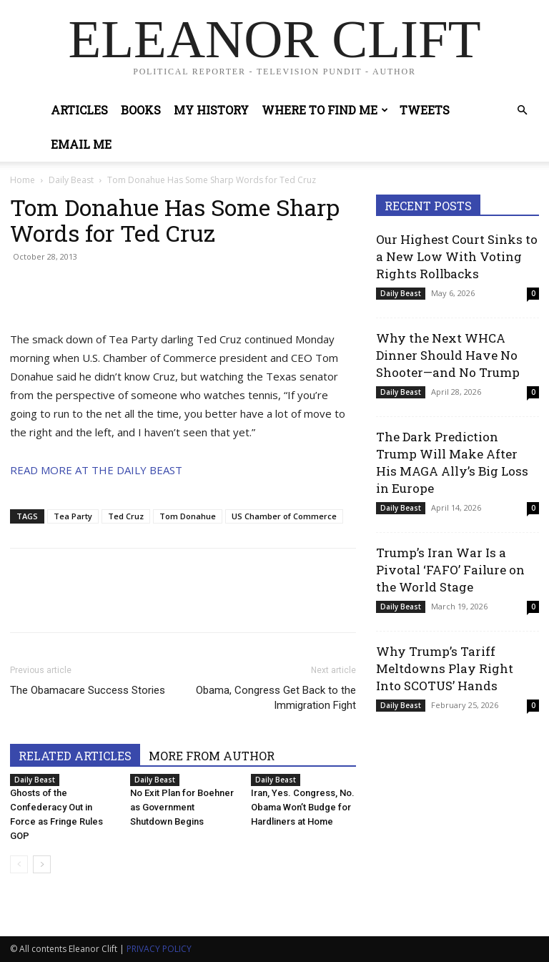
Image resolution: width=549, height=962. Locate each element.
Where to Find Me (325, 109)
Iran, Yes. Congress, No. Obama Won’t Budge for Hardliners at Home (303, 807)
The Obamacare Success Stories (87, 690)
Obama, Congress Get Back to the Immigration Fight (276, 698)
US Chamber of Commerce (284, 516)
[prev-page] (19, 864)
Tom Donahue (187, 516)
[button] (522, 110)
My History (211, 109)
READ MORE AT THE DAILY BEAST (96, 470)
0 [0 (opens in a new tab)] (533, 293)
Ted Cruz (126, 516)
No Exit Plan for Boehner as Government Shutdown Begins (182, 807)
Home (22, 180)
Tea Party (73, 516)
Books (141, 109)
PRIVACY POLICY (159, 949)
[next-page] (42, 864)
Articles (79, 109)
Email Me (81, 144)
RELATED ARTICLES (75, 755)
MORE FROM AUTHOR (211, 755)
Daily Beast (71, 180)
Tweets (425, 109)
